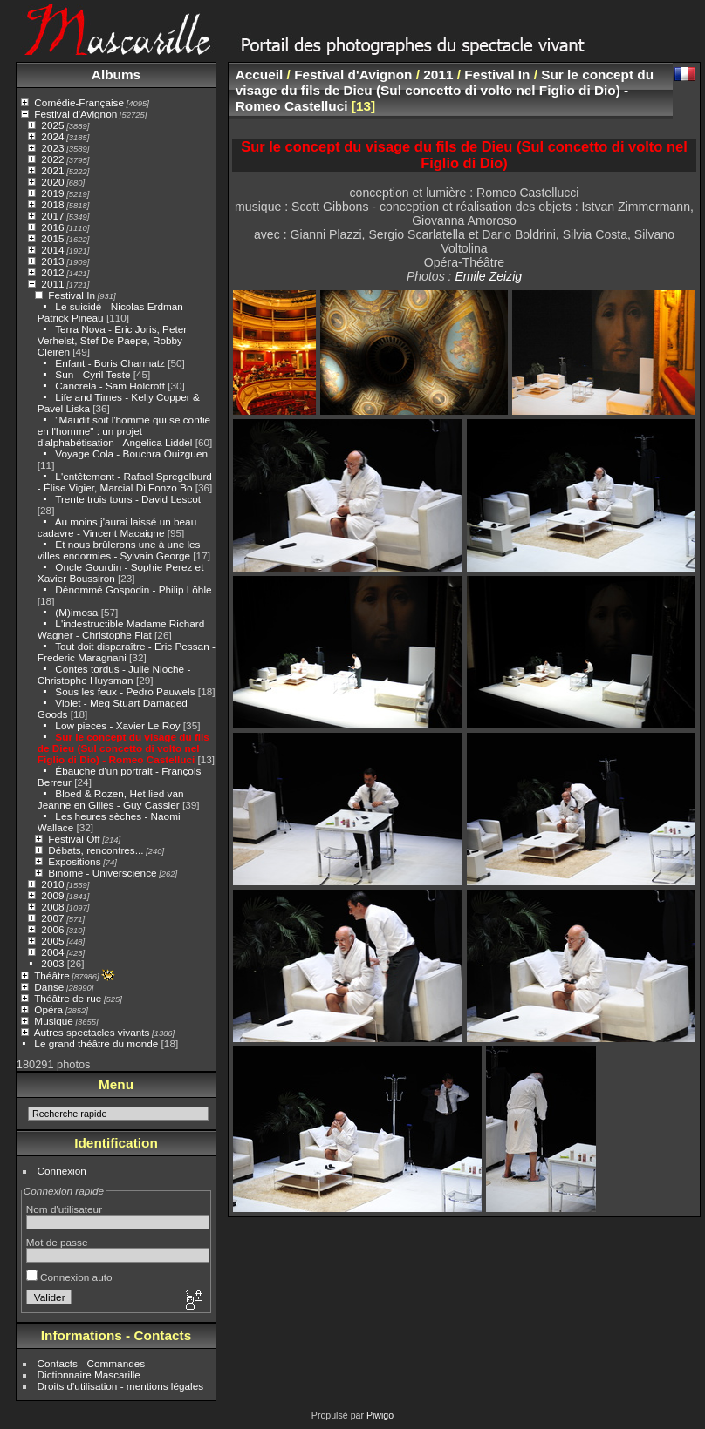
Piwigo (380, 1415)
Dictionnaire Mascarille (89, 1374)
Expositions (74, 861)
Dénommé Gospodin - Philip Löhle (133, 589)
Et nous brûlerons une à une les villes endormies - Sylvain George (119, 549)
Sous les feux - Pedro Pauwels (125, 691)
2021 (52, 170)
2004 (52, 952)
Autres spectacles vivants (92, 1032)
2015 (52, 238)
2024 (52, 136)
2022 (52, 159)
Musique (53, 1020)
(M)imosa (76, 612)
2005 (52, 940)
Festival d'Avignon (75, 113)
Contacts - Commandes (92, 1363)
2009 (52, 895)
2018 (52, 204)
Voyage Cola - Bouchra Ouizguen (131, 453)
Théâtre (52, 975)
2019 (52, 193)
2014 (52, 249)
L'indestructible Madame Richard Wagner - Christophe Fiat (121, 629)
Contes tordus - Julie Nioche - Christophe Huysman (114, 674)
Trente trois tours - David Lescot (128, 499)
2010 (52, 884)
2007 (52, 918)
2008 (52, 906)
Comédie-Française (79, 102)
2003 (52, 963)
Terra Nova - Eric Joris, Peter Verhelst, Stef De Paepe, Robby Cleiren (112, 340)
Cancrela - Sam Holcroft (110, 385)
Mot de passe (57, 1242)
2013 (52, 261)
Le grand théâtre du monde (96, 1043)
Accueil (260, 74)
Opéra (48, 1009)
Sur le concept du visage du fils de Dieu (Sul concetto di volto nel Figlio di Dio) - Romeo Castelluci (123, 748)
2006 (52, 929)
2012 (52, 272)
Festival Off (73, 838)
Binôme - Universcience (102, 872)
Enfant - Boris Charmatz (110, 363)
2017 (52, 215)
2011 (52, 283)
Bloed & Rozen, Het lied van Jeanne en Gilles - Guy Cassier (111, 799)
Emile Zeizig (488, 276)
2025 (52, 125)
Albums (116, 74)
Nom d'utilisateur (64, 1209)
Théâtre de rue (67, 998)
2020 (52, 181)
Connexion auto (69, 1277)
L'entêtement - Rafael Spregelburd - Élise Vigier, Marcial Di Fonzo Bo (125, 482)
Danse (49, 986)
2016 (52, 227)
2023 (52, 147)
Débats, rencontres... (95, 850)
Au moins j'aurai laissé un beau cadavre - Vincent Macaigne (117, 527)
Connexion (62, 1170)
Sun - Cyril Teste (92, 374)
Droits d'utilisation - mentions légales (121, 1386)
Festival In (71, 295)
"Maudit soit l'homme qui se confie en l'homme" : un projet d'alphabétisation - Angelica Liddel (124, 431)
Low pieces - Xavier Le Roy (117, 725)
